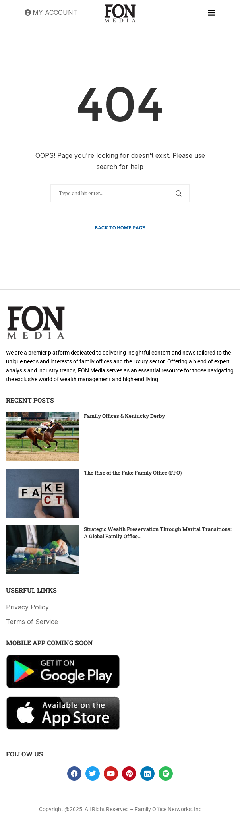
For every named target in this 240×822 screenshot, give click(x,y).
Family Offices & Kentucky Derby (124, 415)
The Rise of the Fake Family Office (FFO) (133, 472)
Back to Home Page (120, 227)
